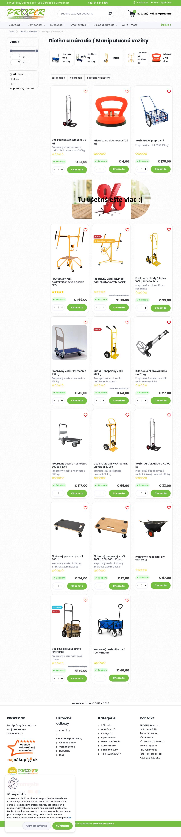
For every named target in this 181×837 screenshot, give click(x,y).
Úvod (11, 31)
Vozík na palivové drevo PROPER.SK (67, 660)
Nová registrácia (163, 2)
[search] (110, 15)
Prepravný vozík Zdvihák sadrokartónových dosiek (110, 282)
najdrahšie (76, 77)
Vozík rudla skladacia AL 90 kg (70, 142)
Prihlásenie (142, 2)
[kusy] (59, 170)
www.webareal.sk (103, 834)
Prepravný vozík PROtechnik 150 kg (69, 375)
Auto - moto (129, 25)
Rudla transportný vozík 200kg (109, 375)
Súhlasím (62, 826)
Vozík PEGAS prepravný (150, 141)
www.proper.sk (148, 756)
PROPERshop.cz (148, 760)
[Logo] (26, 14)
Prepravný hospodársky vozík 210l (150, 567)
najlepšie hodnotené (99, 77)
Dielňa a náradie (104, 25)
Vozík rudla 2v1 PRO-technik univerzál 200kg (111, 470)
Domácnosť (35, 25)
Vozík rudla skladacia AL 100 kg (151, 469)
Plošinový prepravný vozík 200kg (68, 566)
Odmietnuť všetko (36, 825)
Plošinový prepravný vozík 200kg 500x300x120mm (110, 566)
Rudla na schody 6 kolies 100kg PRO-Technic (151, 281)
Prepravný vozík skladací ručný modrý (109, 661)
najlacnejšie (58, 77)
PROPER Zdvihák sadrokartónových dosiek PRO (68, 284)
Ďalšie (165, 24)
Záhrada (14, 25)
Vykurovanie (78, 25)
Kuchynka (56, 25)
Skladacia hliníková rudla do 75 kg (152, 375)
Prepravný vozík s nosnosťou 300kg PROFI (67, 470)
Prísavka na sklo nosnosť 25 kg (109, 143)
